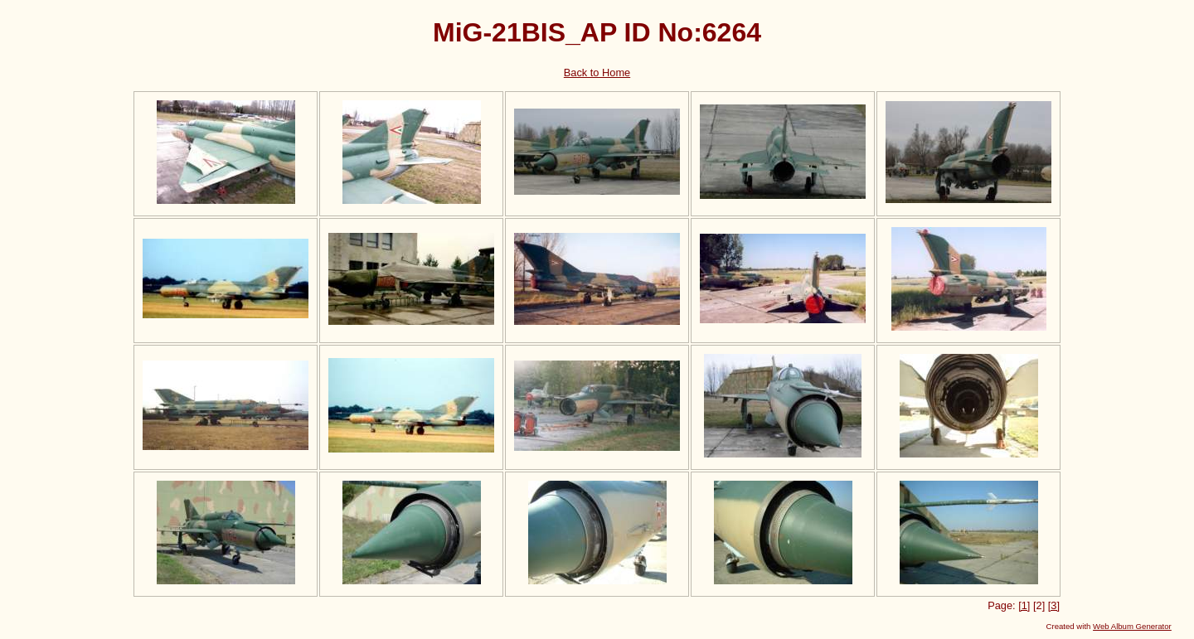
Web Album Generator (1132, 626)
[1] (1024, 605)
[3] (1054, 605)
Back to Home (597, 72)
